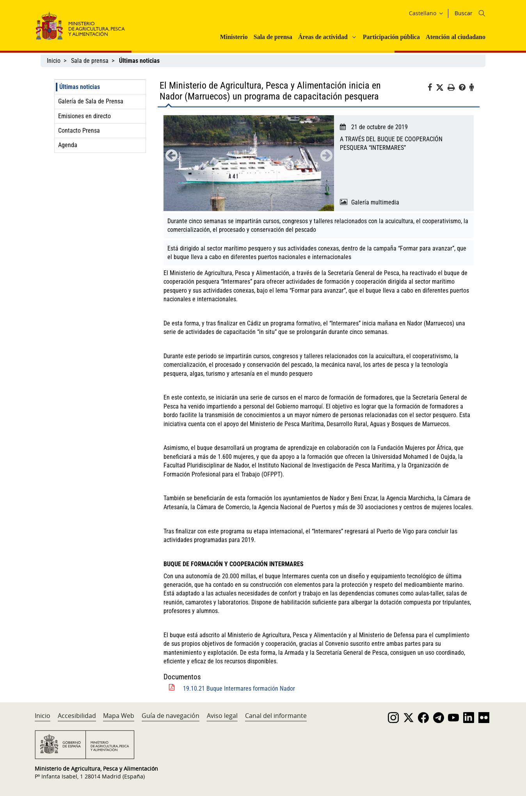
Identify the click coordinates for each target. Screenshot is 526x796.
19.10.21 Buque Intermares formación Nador (239, 688)
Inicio (53, 60)
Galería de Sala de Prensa (90, 101)
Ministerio (234, 37)
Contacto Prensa (79, 130)
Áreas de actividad (323, 37)
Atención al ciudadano (455, 37)
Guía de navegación (170, 715)
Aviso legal (222, 715)
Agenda (67, 145)
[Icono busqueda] (482, 13)
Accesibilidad (77, 715)
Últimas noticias (79, 87)
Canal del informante (276, 715)
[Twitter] (442, 87)
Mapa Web (118, 715)
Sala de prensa (273, 37)
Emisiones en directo (84, 116)
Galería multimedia (375, 202)
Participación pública (391, 37)
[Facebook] (432, 88)
